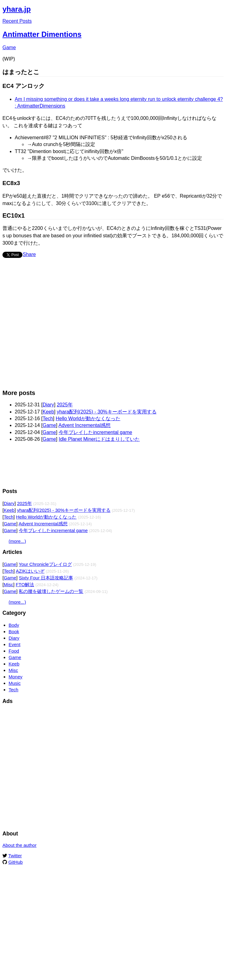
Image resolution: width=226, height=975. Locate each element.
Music (15, 683)
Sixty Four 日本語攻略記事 (46, 577)
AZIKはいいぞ (30, 571)
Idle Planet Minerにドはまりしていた (99, 439)
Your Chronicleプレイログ (45, 564)
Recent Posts (17, 21)
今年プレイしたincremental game (95, 432)
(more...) (17, 541)
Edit (219, 7)
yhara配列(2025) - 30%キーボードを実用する (107, 411)
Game (9, 47)
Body (14, 625)
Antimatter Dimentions (41, 34)
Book (14, 631)
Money (15, 676)
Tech (48, 418)
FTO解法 (25, 584)
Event (14, 644)
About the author (19, 845)
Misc (8, 584)
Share (29, 254)
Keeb (48, 411)
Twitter (15, 855)
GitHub (15, 862)
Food (14, 650)
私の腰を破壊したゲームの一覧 (51, 591)
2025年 (65, 404)
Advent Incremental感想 (84, 425)
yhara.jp (16, 9)
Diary (48, 404)
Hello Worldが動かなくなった (88, 418)
